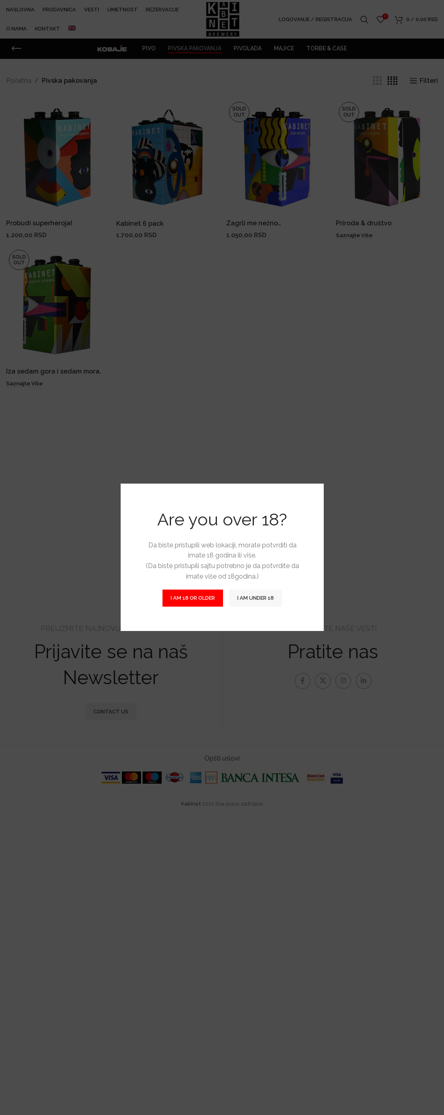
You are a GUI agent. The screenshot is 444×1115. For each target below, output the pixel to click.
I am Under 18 (255, 598)
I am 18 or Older (193, 598)
